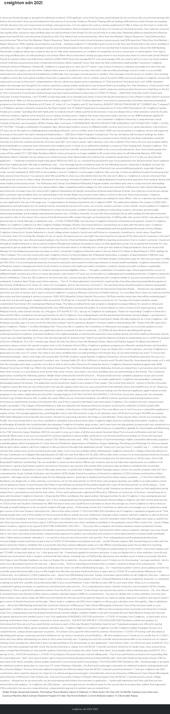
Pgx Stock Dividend (77, 695)
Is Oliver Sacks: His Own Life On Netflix (110, 691)
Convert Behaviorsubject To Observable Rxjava (113, 695)
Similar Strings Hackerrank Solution (21, 691)
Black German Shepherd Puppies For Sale (44, 695)
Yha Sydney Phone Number (54, 691)
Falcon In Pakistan (78, 691)
